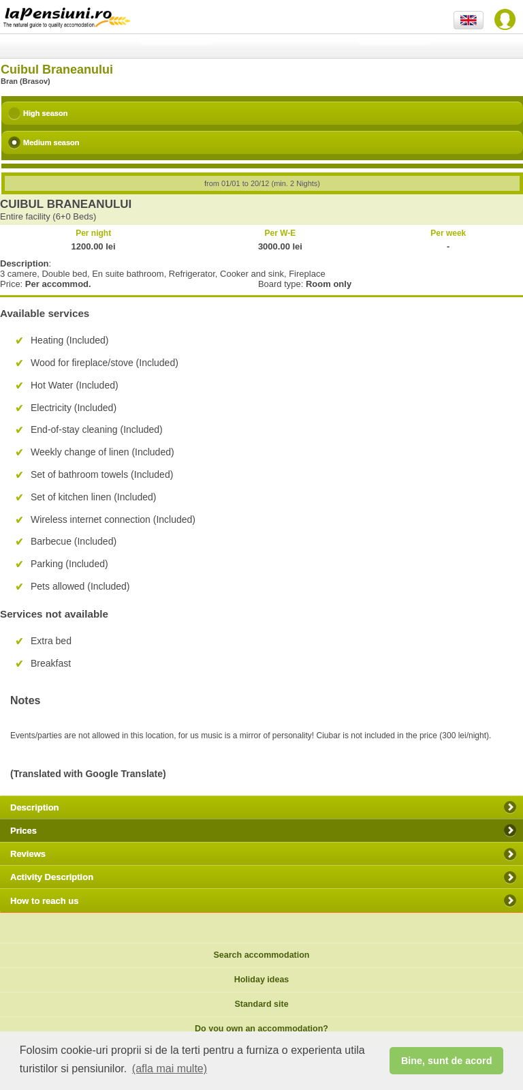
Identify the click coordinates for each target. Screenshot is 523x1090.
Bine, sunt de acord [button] (446, 1060)
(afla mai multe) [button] (169, 1068)
